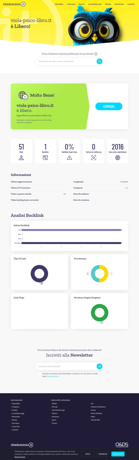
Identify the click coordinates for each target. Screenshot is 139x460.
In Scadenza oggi (94, 4)
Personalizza (103, 454)
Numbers (55, 416)
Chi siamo (15, 423)
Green (93, 410)
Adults (54, 403)
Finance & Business (98, 407)
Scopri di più (19, 457)
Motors (54, 413)
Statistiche (119, 4)
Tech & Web (95, 420)
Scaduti (82, 4)
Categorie (71, 4)
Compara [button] (108, 106)
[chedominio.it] (14, 4)
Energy (54, 407)
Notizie (108, 4)
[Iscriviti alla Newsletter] (99, 366)
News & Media (96, 413)
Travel (54, 423)
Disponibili (59, 4)
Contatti (131, 4)
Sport (53, 420)
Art (126, 187)
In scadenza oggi (17, 413)
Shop (92, 416)
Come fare (15, 426)
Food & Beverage (58, 410)
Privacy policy (52, 376)
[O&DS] (122, 445)
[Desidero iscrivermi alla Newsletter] (39, 373)
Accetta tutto (118, 454)
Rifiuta (88, 454)
